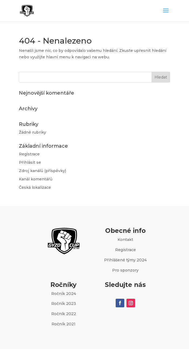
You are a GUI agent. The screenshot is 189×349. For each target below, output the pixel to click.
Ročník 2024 (63, 293)
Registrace (29, 154)
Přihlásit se (30, 162)
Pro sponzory (125, 270)
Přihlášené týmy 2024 (125, 260)
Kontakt (125, 239)
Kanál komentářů (35, 179)
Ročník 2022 (63, 313)
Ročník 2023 (63, 303)
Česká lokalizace (35, 187)
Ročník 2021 (63, 324)
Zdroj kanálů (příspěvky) (42, 170)
